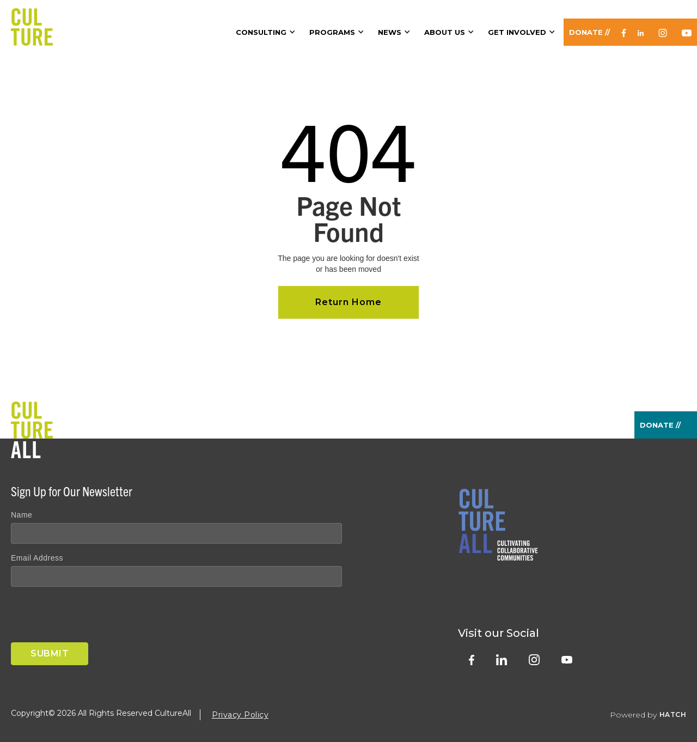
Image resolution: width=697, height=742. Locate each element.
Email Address (37, 558)
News (389, 32)
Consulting (261, 32)
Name (21, 514)
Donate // (589, 32)
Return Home (348, 302)
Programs (332, 32)
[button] (267, 32)
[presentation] (93, 616)
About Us (444, 32)
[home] (32, 23)
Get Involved (517, 32)
